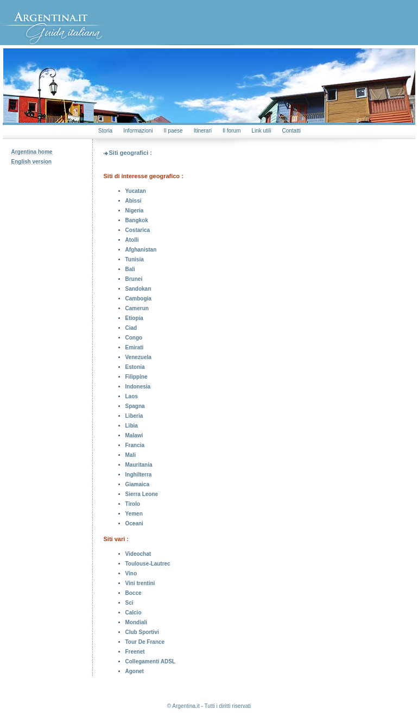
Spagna (135, 406)
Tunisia (134, 259)
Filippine (136, 377)
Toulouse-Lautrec (147, 564)
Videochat (138, 554)
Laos (131, 396)
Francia (135, 445)
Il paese (173, 131)
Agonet (134, 671)
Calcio (133, 613)
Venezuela (138, 357)
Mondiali (136, 622)
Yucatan (135, 191)
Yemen (134, 514)
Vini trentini (140, 583)
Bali (130, 269)
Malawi (134, 435)
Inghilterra (138, 475)
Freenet (135, 652)
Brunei (134, 279)
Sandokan (138, 289)
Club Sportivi (142, 632)
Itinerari (203, 131)
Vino (131, 573)
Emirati (134, 347)
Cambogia (138, 299)
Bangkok (136, 220)
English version (31, 162)
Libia (131, 426)
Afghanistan (141, 250)
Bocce (133, 593)
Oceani (134, 523)
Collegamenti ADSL (150, 661)
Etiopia (134, 318)
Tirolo (133, 504)
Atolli (132, 240)
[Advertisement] (47, 252)
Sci (129, 603)
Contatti (291, 131)
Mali (130, 455)
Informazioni (138, 131)
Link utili (261, 131)
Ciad (131, 328)
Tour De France (145, 642)
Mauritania (139, 465)
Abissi (133, 201)
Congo (134, 338)
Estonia (135, 367)
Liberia (134, 416)
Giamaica (137, 484)
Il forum (231, 131)
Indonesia (138, 387)
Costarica (137, 230)
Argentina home (32, 152)
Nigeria (134, 211)
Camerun (137, 308)
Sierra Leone (142, 494)
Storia (105, 131)
